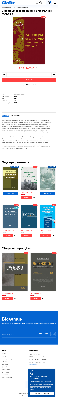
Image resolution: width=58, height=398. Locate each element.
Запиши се (47, 334)
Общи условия (6, 369)
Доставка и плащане (8, 367)
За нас (4, 354)
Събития (4, 361)
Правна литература (6, 7)
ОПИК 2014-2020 (7, 377)
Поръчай (29, 80)
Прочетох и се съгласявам (42, 393)
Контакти (5, 375)
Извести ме (10, 193)
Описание (5, 115)
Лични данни (5, 372)
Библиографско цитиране (9, 359)
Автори (4, 356)
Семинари (5, 364)
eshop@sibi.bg (33, 364)
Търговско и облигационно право (20, 7)
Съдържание (15, 115)
